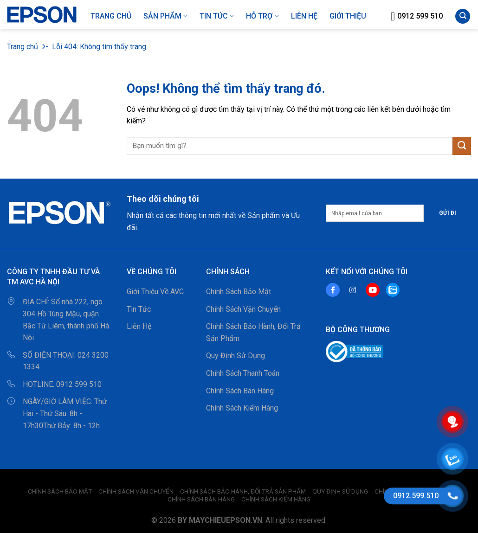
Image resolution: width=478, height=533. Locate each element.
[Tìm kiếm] (462, 16)
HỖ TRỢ (262, 16)
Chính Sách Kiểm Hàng (242, 408)
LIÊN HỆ (304, 16)
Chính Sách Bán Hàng (240, 390)
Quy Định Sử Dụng (235, 355)
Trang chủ (22, 46)
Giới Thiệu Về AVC (155, 291)
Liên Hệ (139, 326)
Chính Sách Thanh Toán (242, 373)
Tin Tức (217, 16)
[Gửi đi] (461, 146)
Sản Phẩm (165, 16)
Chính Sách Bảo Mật (238, 291)
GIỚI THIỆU (347, 16)
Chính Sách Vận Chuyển (243, 309)
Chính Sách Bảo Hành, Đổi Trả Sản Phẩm (253, 332)
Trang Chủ (110, 16)
